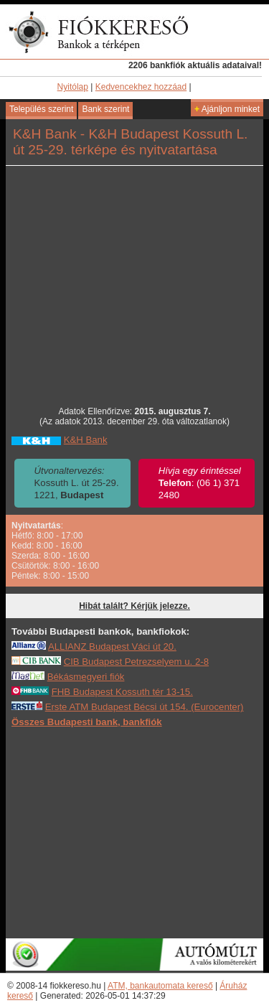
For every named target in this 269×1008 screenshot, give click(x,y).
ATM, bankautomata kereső (160, 986)
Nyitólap (72, 87)
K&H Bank (86, 439)
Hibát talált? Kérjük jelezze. (134, 606)
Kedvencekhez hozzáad (141, 87)
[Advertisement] (134, 832)
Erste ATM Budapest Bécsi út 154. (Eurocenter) (144, 706)
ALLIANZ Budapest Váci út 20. (112, 646)
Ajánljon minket (227, 109)
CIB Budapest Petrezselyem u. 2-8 (136, 661)
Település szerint (41, 109)
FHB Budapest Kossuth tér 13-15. (122, 691)
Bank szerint (105, 109)
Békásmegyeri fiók (86, 676)
